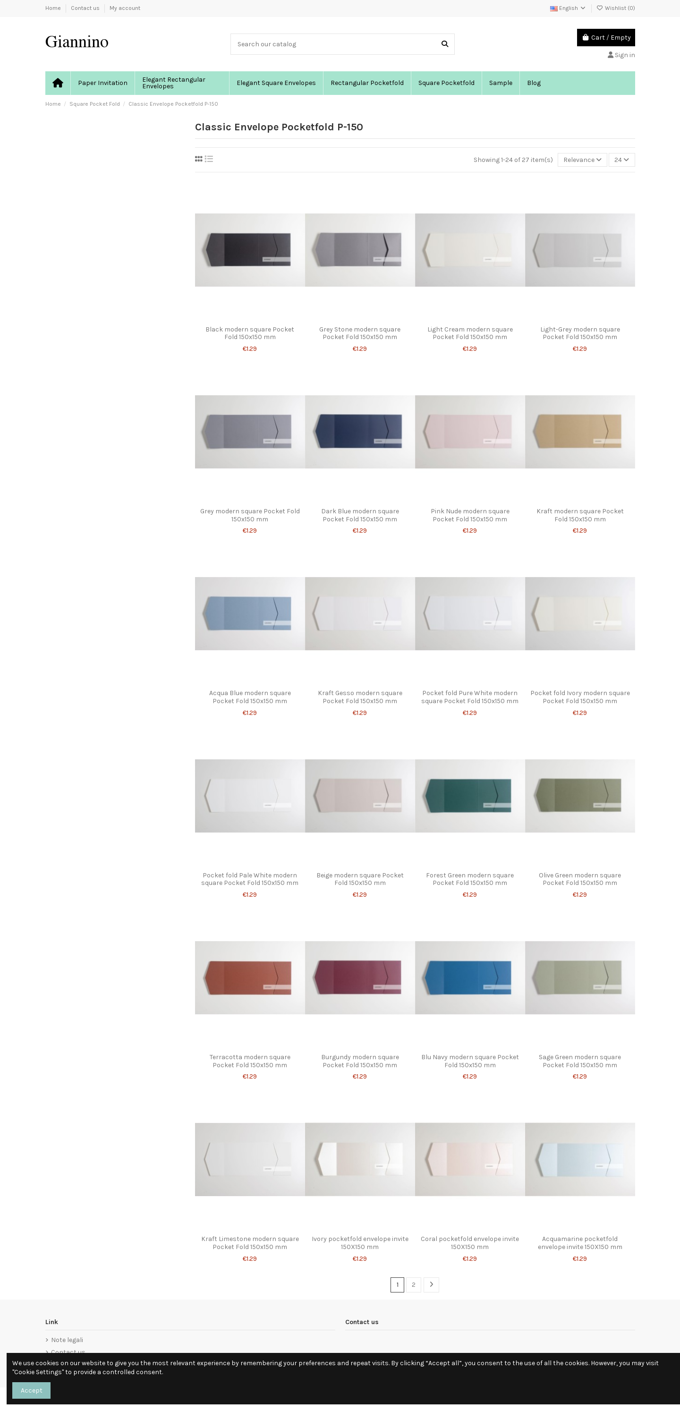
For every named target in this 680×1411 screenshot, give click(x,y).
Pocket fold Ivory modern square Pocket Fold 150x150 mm (580, 697)
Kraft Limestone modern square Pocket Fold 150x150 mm (250, 1243)
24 (621, 160)
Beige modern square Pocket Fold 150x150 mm (360, 879)
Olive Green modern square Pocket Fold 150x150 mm (580, 879)
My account (125, 8)
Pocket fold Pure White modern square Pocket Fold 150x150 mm (469, 697)
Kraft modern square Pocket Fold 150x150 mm (580, 515)
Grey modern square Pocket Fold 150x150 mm (250, 515)
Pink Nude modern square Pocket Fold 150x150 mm (470, 515)
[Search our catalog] (445, 44)
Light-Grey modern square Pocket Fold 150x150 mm (580, 333)
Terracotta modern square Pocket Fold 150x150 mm (250, 1061)
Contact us (86, 8)
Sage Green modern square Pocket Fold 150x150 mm (580, 1061)
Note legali (67, 1340)
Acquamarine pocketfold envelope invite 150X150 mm (580, 1243)
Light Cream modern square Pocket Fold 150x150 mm (470, 333)
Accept (31, 1390)
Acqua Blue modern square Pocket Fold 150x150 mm (250, 697)
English (568, 8)
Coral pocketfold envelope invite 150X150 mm (470, 1243)
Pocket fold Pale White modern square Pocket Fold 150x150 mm (249, 879)
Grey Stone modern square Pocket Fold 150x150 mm (359, 333)
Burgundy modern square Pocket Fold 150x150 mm (360, 1061)
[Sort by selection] (582, 160)
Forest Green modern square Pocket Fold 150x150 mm (470, 879)
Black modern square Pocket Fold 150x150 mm (249, 333)
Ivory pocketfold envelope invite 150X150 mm (360, 1243)
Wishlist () (615, 8)
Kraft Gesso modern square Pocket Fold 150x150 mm (360, 697)
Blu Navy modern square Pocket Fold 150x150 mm (470, 1061)
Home (53, 8)
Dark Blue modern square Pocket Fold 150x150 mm (360, 515)
